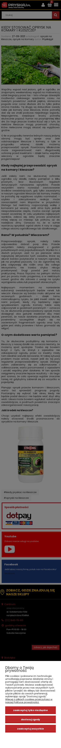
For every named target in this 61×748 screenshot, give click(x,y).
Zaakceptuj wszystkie (30, 728)
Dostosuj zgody (30, 719)
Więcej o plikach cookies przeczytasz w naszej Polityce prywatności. (28, 701)
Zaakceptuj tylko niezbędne (30, 710)
